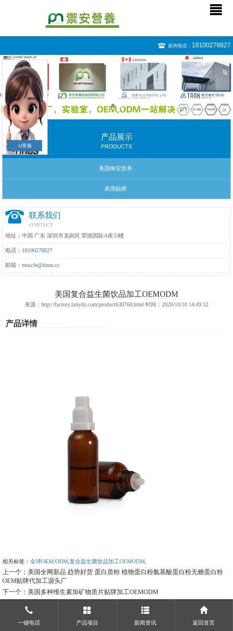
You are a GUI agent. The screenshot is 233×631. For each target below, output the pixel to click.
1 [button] (113, 105)
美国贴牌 (115, 189)
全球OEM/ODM (49, 562)
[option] (116, 85)
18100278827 (211, 45)
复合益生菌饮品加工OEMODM (107, 562)
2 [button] (120, 105)
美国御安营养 (115, 168)
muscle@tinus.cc (41, 265)
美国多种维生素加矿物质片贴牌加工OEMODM (93, 591)
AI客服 (24, 145)
